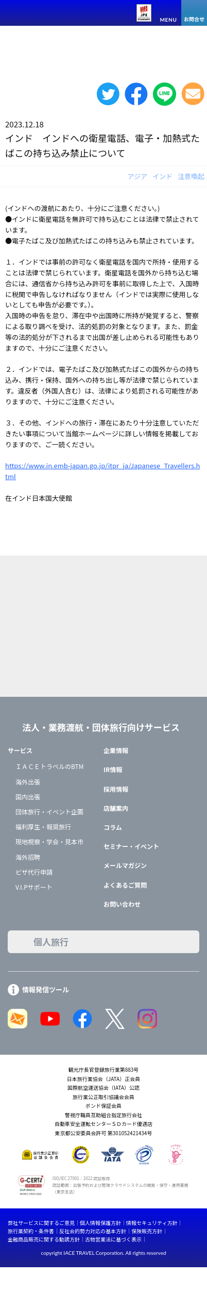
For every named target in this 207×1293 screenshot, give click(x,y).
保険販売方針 (146, 1231)
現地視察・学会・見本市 (49, 841)
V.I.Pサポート (34, 886)
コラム (113, 827)
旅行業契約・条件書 (31, 1231)
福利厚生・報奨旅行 (43, 826)
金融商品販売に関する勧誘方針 (44, 1239)
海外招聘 (27, 857)
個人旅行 (50, 941)
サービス (20, 750)
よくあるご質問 (125, 884)
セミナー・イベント (131, 846)
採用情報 (116, 788)
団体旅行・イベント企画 (49, 811)
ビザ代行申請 (34, 872)
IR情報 (113, 769)
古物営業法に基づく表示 (113, 1239)
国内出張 (27, 796)
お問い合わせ (122, 903)
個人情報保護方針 (100, 1222)
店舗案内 (116, 808)
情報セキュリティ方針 (151, 1222)
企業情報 (116, 750)
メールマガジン (125, 865)
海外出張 (27, 781)
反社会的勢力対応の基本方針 (92, 1231)
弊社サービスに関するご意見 (41, 1222)
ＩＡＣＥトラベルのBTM (49, 766)
